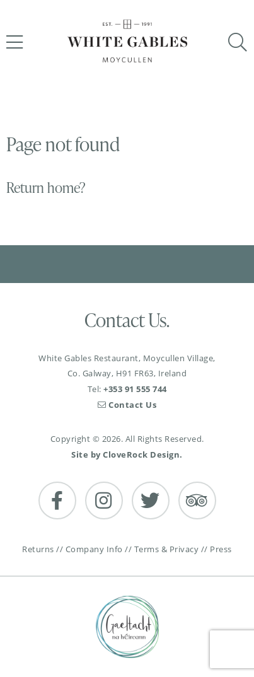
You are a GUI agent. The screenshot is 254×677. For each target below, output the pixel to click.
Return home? (46, 187)
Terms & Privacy (166, 549)
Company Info (94, 549)
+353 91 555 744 (135, 389)
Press (221, 549)
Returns (38, 549)
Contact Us (127, 404)
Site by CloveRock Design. (127, 454)
